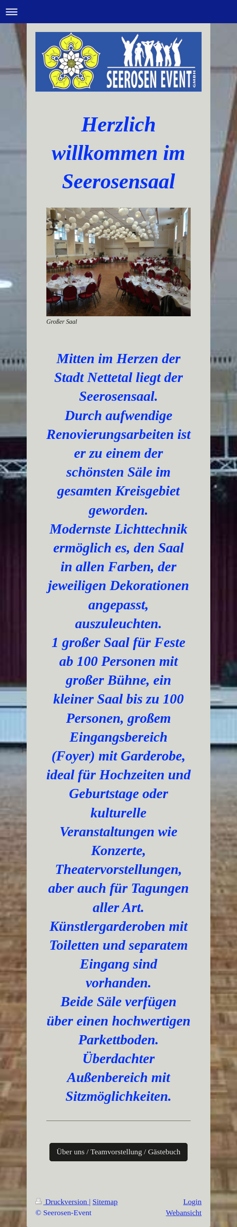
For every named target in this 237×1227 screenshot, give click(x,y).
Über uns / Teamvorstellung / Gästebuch (118, 1151)
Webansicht (184, 1212)
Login (192, 1201)
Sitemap (105, 1201)
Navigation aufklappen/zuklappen (118, 11)
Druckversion (62, 1201)
